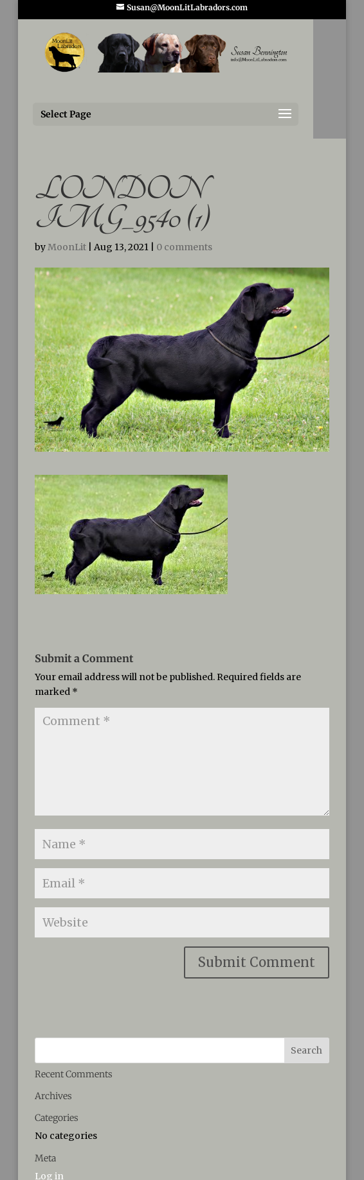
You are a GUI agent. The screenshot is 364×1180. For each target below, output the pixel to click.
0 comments (184, 247)
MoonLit (67, 247)
